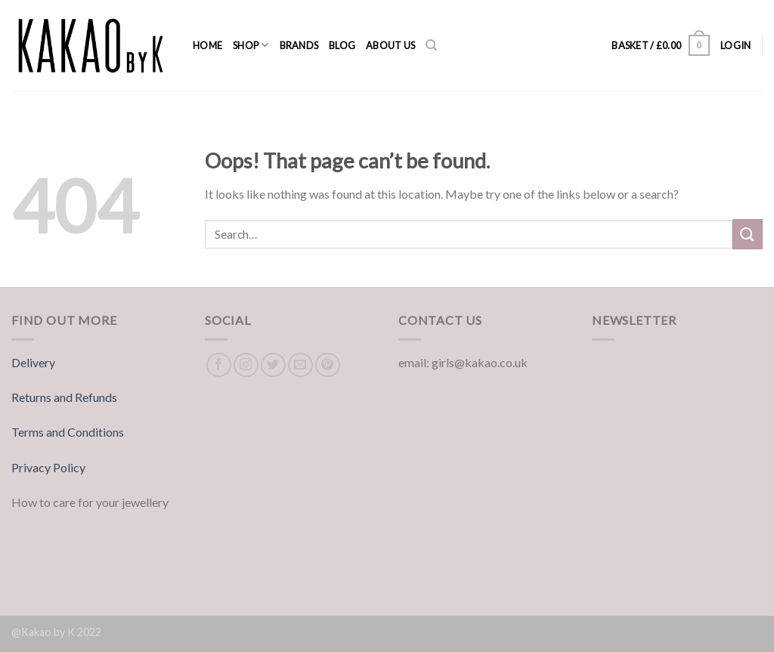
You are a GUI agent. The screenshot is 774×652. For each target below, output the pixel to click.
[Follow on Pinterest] (327, 365)
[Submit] (747, 234)
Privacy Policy (48, 467)
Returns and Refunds (64, 397)
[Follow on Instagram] (246, 365)
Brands (299, 45)
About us (390, 45)
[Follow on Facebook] (218, 365)
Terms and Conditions (67, 432)
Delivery (33, 362)
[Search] (431, 45)
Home (207, 45)
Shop (250, 45)
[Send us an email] (300, 365)
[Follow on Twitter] (273, 365)
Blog (342, 45)
